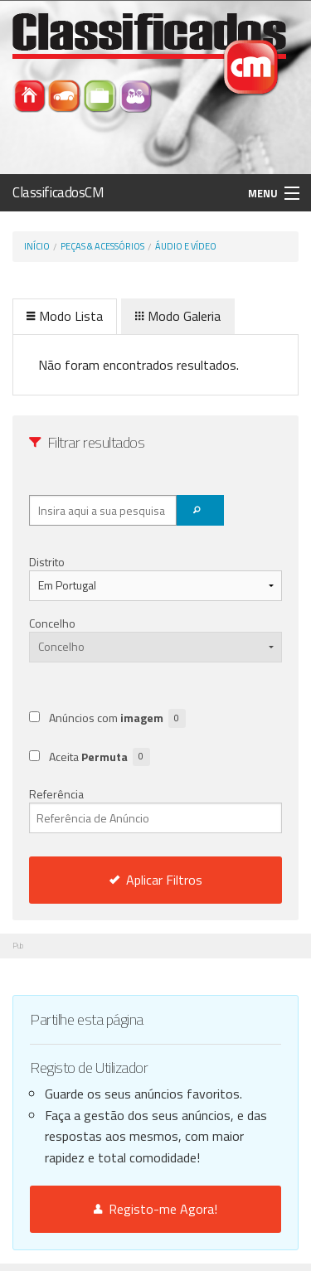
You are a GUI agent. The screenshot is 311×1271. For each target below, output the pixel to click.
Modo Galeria (178, 316)
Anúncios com (117, 718)
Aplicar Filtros (155, 880)
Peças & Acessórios (102, 246)
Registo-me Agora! (155, 1209)
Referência (155, 809)
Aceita (99, 757)
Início (37, 246)
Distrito (47, 561)
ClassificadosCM (58, 192)
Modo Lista (65, 316)
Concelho (52, 623)
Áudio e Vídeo (185, 246)
